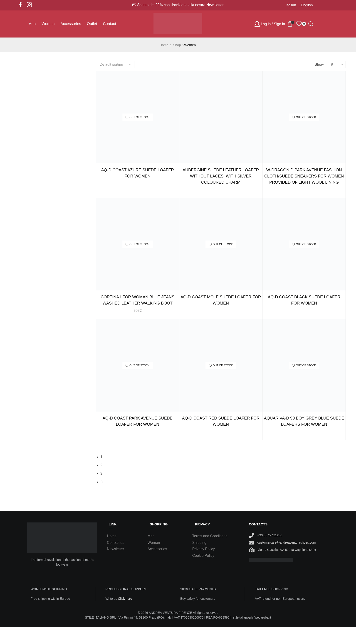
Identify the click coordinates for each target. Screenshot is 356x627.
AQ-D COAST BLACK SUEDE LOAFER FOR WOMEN (304, 300)
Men (32, 24)
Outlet (92, 24)
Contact (109, 24)
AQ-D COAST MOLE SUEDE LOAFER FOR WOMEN (220, 300)
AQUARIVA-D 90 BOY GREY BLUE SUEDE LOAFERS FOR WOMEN (304, 421)
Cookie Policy (203, 555)
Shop (177, 45)
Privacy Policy (203, 549)
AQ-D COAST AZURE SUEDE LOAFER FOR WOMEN (137, 173)
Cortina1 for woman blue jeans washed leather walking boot (137, 300)
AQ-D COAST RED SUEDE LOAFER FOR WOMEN (221, 421)
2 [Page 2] (101, 465)
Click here (125, 598)
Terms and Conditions (209, 536)
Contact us (115, 543)
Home (163, 45)
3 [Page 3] (101, 473)
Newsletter (115, 549)
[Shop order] (115, 64)
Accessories (71, 24)
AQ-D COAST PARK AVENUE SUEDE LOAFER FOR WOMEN (138, 421)
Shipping (199, 543)
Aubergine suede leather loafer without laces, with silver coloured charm (221, 176)
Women (48, 24)
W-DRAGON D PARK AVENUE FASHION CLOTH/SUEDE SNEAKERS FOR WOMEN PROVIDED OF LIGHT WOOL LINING (304, 176)
